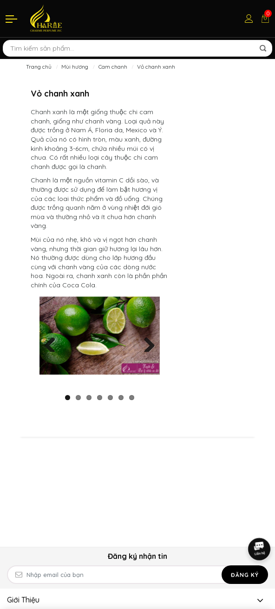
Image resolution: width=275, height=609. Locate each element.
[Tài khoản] (248, 18)
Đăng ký (245, 574)
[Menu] (12, 18)
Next (146, 342)
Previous (53, 342)
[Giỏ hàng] (265, 18)
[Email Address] (137, 574)
